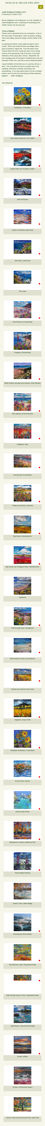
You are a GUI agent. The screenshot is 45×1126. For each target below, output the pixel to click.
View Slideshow (7, 83)
